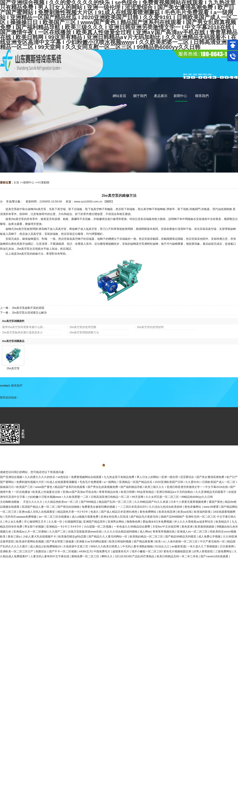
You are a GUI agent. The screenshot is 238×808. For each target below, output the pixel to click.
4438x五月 (85, 551)
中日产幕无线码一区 (213, 541)
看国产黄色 (216, 501)
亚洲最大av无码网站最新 (92, 541)
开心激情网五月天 (35, 521)
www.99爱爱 (211, 506)
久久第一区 (55, 521)
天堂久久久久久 (33, 501)
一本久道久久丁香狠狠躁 (202, 546)
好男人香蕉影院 (203, 551)
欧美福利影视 (202, 511)
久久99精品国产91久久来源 (151, 501)
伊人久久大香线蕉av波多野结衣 (194, 521)
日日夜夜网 (227, 546)
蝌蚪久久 (107, 556)
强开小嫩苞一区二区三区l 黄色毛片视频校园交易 (161, 551)
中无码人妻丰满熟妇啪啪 (138, 546)
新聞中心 (28, 182)
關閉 (108, 201)
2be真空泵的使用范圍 (82, 327)
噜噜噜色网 (134, 521)
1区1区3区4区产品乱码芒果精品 (135, 556)
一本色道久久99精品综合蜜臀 (132, 526)
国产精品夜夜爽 (144, 541)
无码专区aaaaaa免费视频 (21, 516)
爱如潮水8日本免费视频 (158, 521)
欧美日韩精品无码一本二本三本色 (178, 556)
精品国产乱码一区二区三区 (116, 501)
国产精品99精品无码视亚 (181, 536)
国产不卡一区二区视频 (63, 551)
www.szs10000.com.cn (88, 201)
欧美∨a (160, 541)
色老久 (95, 511)
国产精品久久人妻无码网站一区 (108, 536)
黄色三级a (14, 536)
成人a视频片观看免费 (85, 516)
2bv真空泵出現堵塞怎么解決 (29, 312)
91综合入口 (162, 546)
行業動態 (43, 182)
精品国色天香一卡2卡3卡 (73, 511)
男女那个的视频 (34, 526)
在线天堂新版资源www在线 (85, 531)
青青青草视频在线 (164, 531)
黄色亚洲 (187, 526)
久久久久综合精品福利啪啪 (121, 531)
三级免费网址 (224, 551)
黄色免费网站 (148, 511)
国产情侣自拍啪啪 (68, 506)
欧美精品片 (223, 521)
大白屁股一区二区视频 (98, 526)
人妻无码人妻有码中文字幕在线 (50, 556)
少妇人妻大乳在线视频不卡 (40, 536)
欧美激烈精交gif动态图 (72, 536)
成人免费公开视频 (209, 536)
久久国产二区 (58, 531)
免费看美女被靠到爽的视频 (99, 506)
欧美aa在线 (185, 511)
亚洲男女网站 (116, 521)
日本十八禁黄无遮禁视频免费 (188, 501)
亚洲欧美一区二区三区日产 (17, 551)
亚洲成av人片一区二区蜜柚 (30, 531)
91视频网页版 (73, 521)
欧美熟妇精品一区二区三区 (147, 536)
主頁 (16, 182)
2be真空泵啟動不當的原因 (28, 307)
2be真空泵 (13, 368)
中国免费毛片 (102, 551)
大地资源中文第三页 (76, 546)
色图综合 (41, 551)
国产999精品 (89, 501)
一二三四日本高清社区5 (132, 506)
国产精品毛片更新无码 (145, 516)
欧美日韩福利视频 (120, 541)
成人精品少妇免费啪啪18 (45, 546)
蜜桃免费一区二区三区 (85, 556)
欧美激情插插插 (205, 526)
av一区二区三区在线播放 (54, 516)
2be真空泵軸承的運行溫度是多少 (22, 332)
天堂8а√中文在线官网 (166, 526)
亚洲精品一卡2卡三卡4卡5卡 (64, 526)
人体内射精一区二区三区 (183, 541)
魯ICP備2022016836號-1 (119, 465)
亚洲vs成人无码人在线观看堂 (37, 511)
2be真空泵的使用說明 (150, 327)
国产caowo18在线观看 (215, 556)
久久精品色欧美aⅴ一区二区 (62, 501)
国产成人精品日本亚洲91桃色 (119, 511)
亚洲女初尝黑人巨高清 (115, 516)
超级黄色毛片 (121, 551)
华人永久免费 (13, 521)
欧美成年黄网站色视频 (30, 541)
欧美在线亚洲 (167, 511)
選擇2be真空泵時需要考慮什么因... (23, 327)
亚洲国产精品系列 (94, 521)
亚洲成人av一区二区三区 (192, 531)
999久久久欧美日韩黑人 (105, 546)
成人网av (145, 531)
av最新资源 (179, 546)
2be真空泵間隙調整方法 (84, 332)
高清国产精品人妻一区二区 (39, 506)
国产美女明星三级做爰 (60, 541)
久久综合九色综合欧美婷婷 (166, 506)
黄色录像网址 (193, 506)
